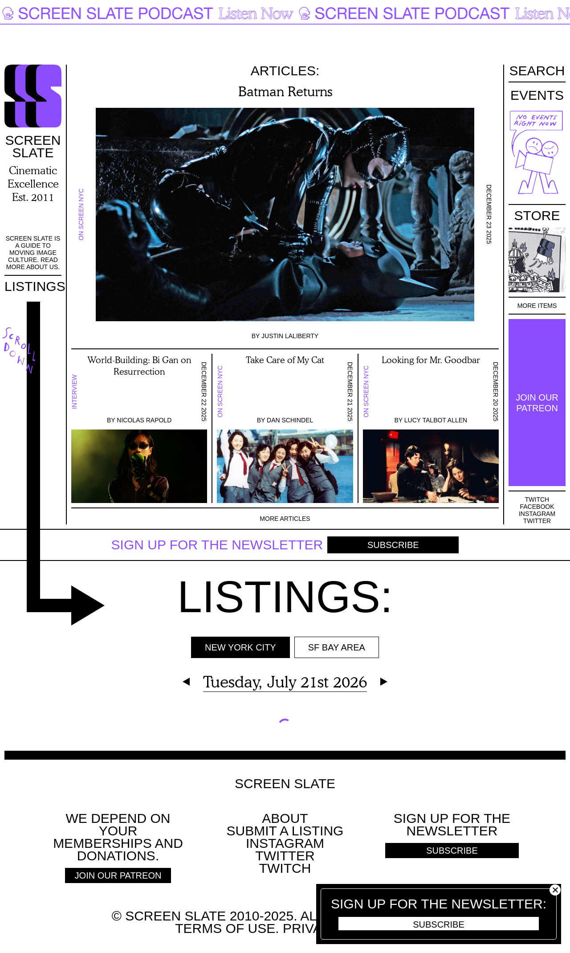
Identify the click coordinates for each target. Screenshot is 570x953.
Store (537, 215)
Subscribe (393, 545)
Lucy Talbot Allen (435, 420)
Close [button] (555, 890)
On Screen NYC (81, 214)
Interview (74, 391)
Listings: (284, 596)
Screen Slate (285, 783)
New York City (240, 647)
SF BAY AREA (336, 647)
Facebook (537, 506)
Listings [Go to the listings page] (34, 286)
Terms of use (225, 928)
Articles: (285, 70)
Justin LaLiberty (289, 335)
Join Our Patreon (537, 403)
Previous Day (186, 681)
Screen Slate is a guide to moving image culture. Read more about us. (33, 252)
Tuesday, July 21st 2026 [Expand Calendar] (285, 681)
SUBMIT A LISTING (285, 830)
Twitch (537, 499)
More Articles (285, 518)
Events (537, 95)
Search (537, 71)
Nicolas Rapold (144, 420)
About (285, 818)
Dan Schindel (290, 420)
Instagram (537, 513)
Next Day (384, 681)
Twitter (537, 520)
